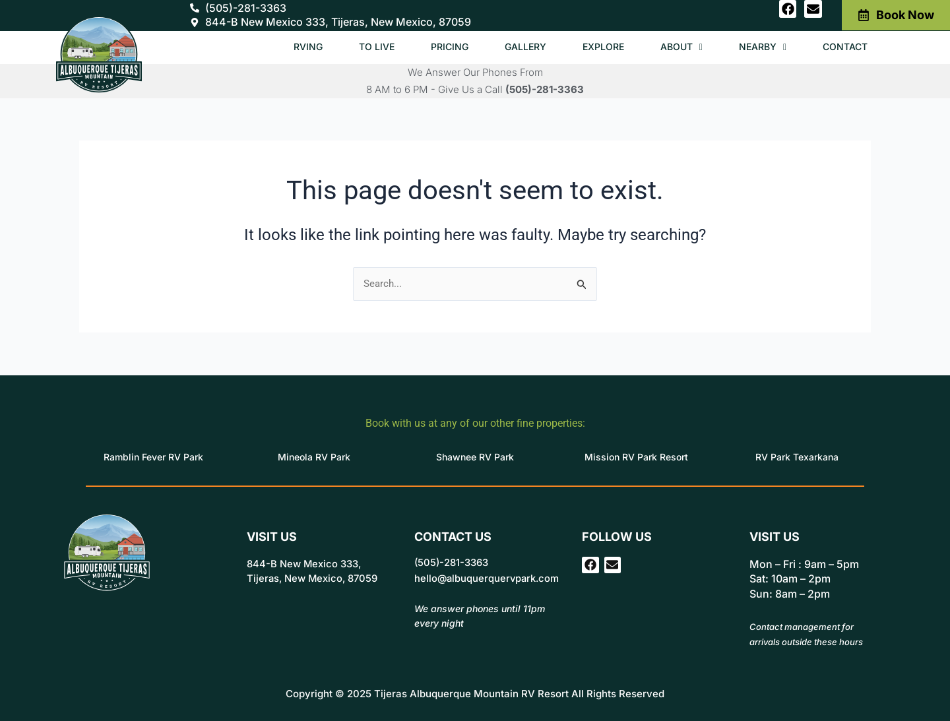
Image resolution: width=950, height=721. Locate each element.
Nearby (757, 46)
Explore (591, 46)
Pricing (432, 46)
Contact (843, 46)
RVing (285, 46)
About (673, 46)
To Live (356, 46)
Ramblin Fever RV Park (153, 456)
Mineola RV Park (314, 456)
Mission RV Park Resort (636, 456)
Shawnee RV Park (475, 456)
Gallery (510, 46)
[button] (673, 47)
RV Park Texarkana (797, 456)
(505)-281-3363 (544, 89)
